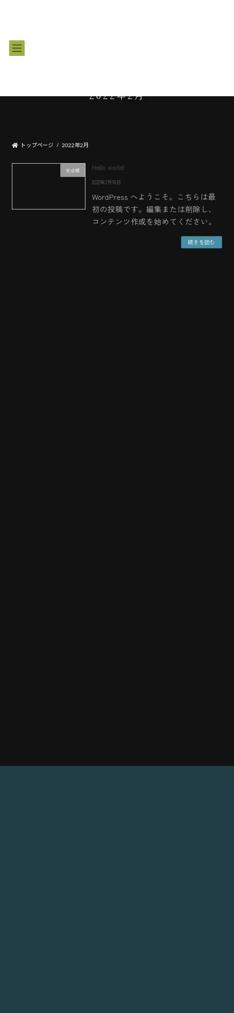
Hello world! (108, 167)
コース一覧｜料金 (117, 466)
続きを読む (201, 242)
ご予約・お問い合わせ (117, 585)
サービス (117, 513)
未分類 (25, 374)
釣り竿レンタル (117, 490)
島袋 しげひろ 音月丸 (117, 935)
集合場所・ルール (117, 561)
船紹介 (117, 537)
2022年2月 (29, 419)
